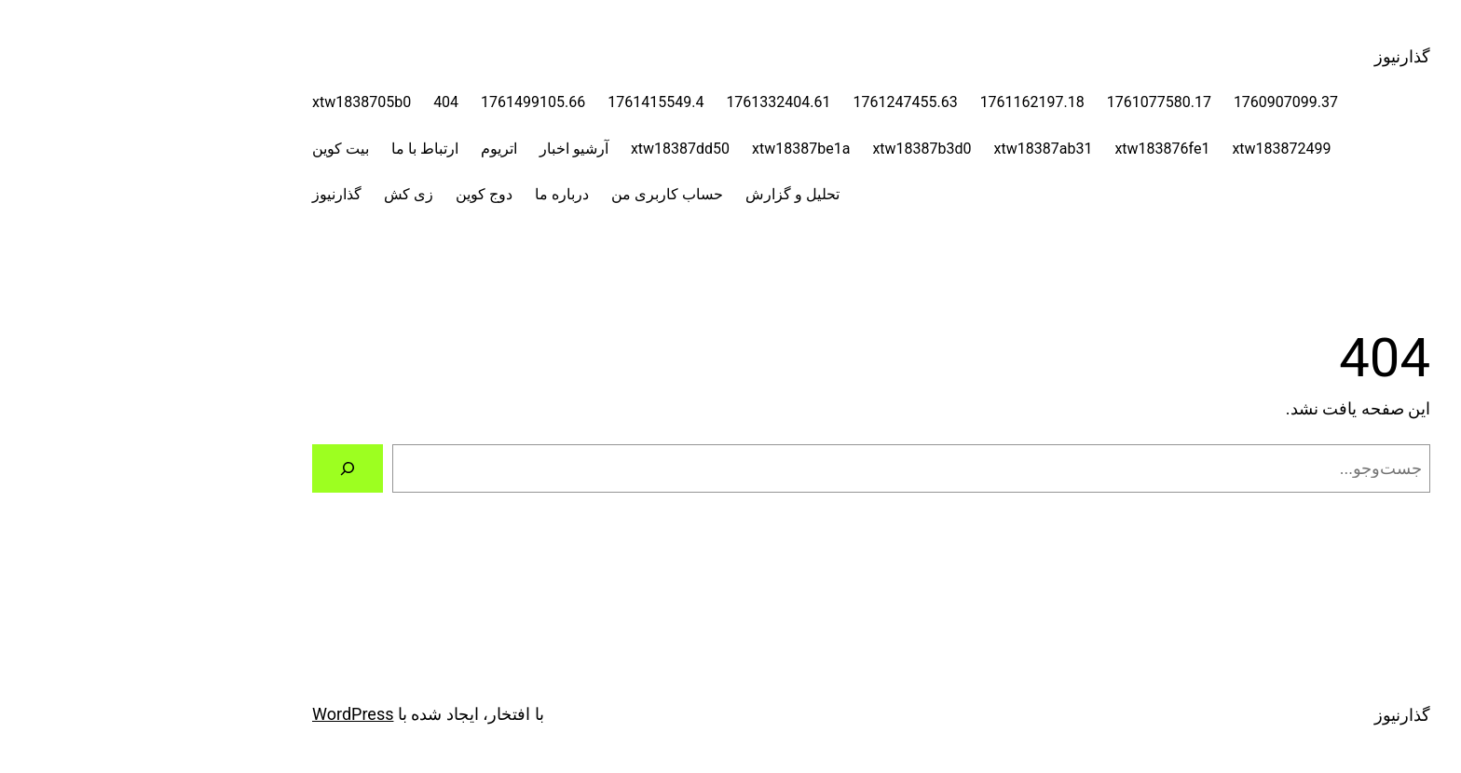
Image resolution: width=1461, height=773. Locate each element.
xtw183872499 (1140, 148)
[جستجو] (206, 468)
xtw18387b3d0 (780, 148)
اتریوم (358, 148)
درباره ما (421, 194)
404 (305, 102)
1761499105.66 (392, 102)
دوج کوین (343, 194)
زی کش (268, 194)
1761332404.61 (637, 102)
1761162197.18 (892, 102)
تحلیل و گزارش (652, 194)
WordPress (212, 714)
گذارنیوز (1262, 56)
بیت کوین (199, 148)
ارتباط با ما (284, 148)
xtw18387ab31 (902, 148)
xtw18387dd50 (539, 148)
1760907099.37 (1145, 102)
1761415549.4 (515, 102)
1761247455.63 (765, 102)
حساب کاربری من (526, 194)
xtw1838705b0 (220, 102)
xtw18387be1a (660, 148)
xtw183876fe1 (1021, 148)
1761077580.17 (1018, 102)
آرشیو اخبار (433, 148)
